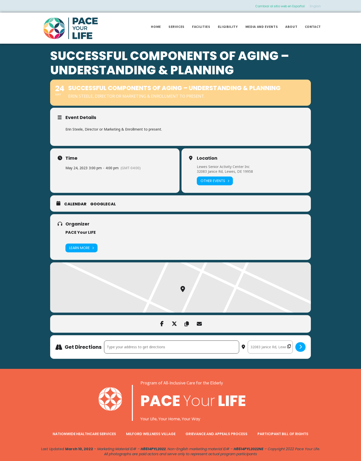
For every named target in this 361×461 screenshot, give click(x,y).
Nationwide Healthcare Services (84, 433)
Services (176, 26)
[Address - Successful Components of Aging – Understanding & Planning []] (171, 347)
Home (156, 26)
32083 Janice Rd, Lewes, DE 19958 (225, 171)
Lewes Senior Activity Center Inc (223, 166)
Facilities (201, 26)
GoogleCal (103, 204)
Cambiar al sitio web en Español (280, 6)
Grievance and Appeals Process (216, 433)
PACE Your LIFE (80, 232)
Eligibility (228, 26)
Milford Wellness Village (150, 433)
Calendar (75, 204)
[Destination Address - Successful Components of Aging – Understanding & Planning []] (270, 347)
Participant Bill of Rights (282, 433)
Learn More (81, 248)
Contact (313, 26)
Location (207, 158)
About (291, 26)
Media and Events (261, 26)
